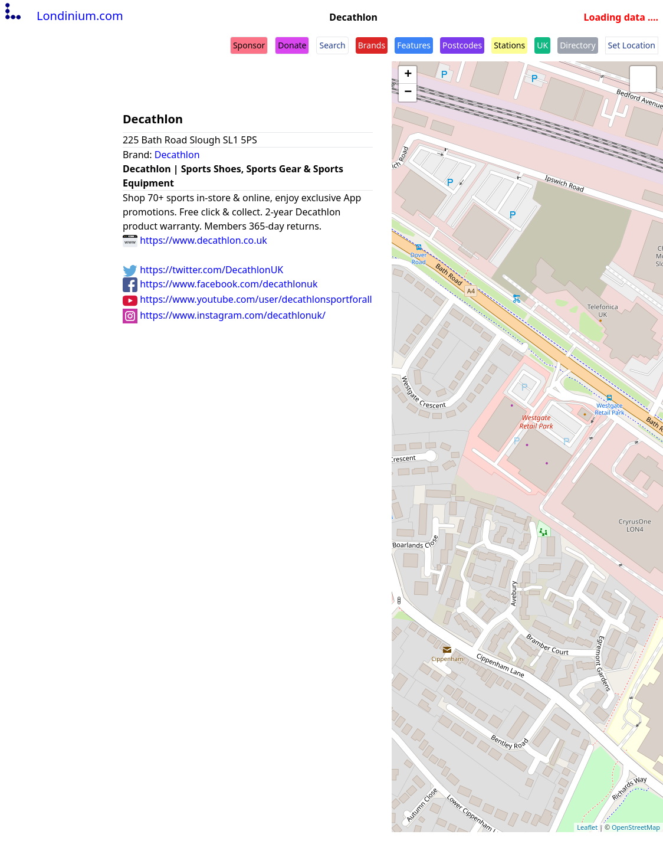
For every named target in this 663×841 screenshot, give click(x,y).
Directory (577, 45)
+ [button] (408, 75)
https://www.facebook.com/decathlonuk (220, 283)
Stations (509, 45)
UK (542, 45)
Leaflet (587, 827)
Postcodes (462, 45)
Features (414, 45)
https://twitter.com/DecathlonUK (203, 269)
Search (332, 45)
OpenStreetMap (636, 827)
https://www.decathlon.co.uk (195, 240)
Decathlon (177, 154)
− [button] (408, 93)
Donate (292, 45)
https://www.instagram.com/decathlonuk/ (224, 315)
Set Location (631, 45)
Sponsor (249, 45)
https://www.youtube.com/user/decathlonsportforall (247, 299)
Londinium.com (62, 16)
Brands (371, 45)
